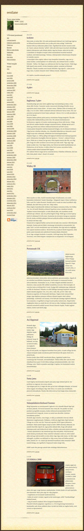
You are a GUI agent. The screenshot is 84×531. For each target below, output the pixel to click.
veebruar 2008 (11, 114)
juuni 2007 (10, 97)
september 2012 (11, 212)
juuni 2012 (10, 210)
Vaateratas (10, 52)
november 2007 (11, 109)
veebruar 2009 (11, 140)
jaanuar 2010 (11, 162)
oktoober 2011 (11, 198)
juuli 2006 (10, 78)
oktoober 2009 (11, 157)
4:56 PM (37, 312)
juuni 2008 (10, 123)
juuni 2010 (10, 169)
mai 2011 (9, 191)
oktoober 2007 (11, 107)
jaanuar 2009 (11, 138)
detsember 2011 (11, 203)
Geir (8, 69)
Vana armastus (11, 59)
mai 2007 (9, 95)
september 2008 (11, 131)
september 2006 (11, 83)
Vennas (9, 66)
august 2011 (10, 193)
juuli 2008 (10, 126)
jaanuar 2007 (11, 87)
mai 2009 (9, 145)
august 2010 (10, 174)
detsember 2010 (11, 179)
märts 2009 (10, 143)
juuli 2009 (10, 150)
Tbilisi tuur (10, 45)
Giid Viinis (10, 57)
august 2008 (10, 128)
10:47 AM (37, 241)
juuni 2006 (10, 75)
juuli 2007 (10, 99)
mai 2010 (9, 167)
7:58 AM (37, 512)
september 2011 (11, 196)
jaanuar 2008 (11, 111)
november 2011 (11, 200)
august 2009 (10, 152)
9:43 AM (37, 158)
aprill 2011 (10, 188)
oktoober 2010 (11, 176)
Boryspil (9, 47)
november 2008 (11, 136)
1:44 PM (37, 451)
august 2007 (10, 102)
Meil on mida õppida (13, 50)
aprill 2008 (10, 119)
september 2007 (11, 104)
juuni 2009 (10, 147)
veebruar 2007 (11, 90)
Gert (22, 21)
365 (8, 38)
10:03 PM (37, 395)
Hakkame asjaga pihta (13, 43)
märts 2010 (10, 164)
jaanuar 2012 (11, 205)
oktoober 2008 (11, 133)
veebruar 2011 (11, 183)
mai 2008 (9, 121)
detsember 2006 (11, 85)
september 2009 (11, 155)
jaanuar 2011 (11, 181)
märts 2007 (10, 92)
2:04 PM (37, 79)
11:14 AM (37, 370)
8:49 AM (37, 92)
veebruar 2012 (11, 208)
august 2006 (10, 80)
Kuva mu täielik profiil (21, 24)
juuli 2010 (10, 172)
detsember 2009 (11, 160)
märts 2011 (10, 186)
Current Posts (11, 215)
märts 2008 (10, 116)
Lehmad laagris (11, 40)
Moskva (9, 54)
